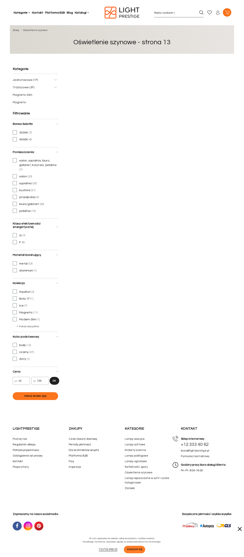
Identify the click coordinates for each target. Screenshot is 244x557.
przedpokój (26, 197)
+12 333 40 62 (195, 444)
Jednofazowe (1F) (25, 79)
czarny (23, 352)
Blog (70, 12)
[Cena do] (40, 381)
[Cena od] (21, 381)
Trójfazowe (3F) (24, 87)
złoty (21, 359)
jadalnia (24, 211)
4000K (22, 139)
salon (22, 176)
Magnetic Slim (22, 94)
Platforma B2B (55, 12)
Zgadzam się (134, 549)
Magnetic (19, 102)
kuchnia (24, 190)
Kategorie (20, 12)
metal (23, 263)
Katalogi (80, 12)
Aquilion (23, 292)
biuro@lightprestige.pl (195, 450)
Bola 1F (23, 298)
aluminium (25, 270)
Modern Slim (26, 319)
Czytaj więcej (108, 548)
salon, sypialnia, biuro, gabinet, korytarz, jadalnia (34, 164)
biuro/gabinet (28, 204)
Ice (20, 305)
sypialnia (25, 183)
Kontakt (37, 12)
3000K (22, 132)
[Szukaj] (201, 12)
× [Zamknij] (239, 529)
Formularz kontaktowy (195, 456)
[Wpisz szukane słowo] (175, 12)
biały (22, 345)
